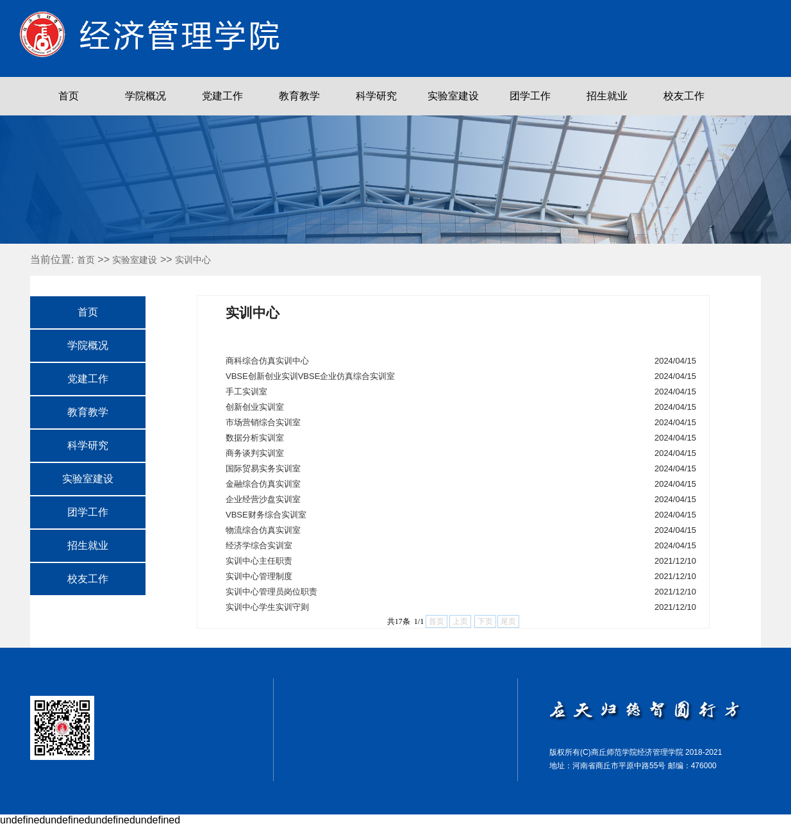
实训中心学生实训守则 (267, 607)
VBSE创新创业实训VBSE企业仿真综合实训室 (310, 376)
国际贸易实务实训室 (263, 468)
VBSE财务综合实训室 (266, 514)
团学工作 (530, 95)
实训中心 (193, 260)
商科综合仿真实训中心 (267, 361)
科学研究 (376, 95)
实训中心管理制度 (259, 576)
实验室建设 (453, 95)
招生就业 (607, 95)
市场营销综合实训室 (263, 422)
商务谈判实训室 (255, 453)
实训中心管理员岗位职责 (271, 591)
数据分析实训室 (255, 437)
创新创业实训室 (255, 407)
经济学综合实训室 (259, 545)
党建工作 (222, 95)
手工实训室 (246, 391)
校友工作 (683, 95)
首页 (68, 95)
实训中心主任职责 (259, 561)
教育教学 (299, 95)
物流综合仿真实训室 (263, 530)
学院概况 (145, 95)
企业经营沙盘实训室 (263, 499)
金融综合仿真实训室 (263, 484)
